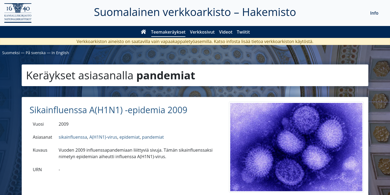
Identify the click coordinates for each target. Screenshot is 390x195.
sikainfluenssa (73, 137)
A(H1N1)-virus (103, 137)
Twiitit (243, 32)
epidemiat (129, 137)
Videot (226, 32)
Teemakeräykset (168, 32)
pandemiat (153, 137)
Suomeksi (11, 52)
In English (60, 52)
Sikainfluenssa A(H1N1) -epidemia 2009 (108, 110)
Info (374, 13)
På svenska (36, 52)
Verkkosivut (202, 32)
